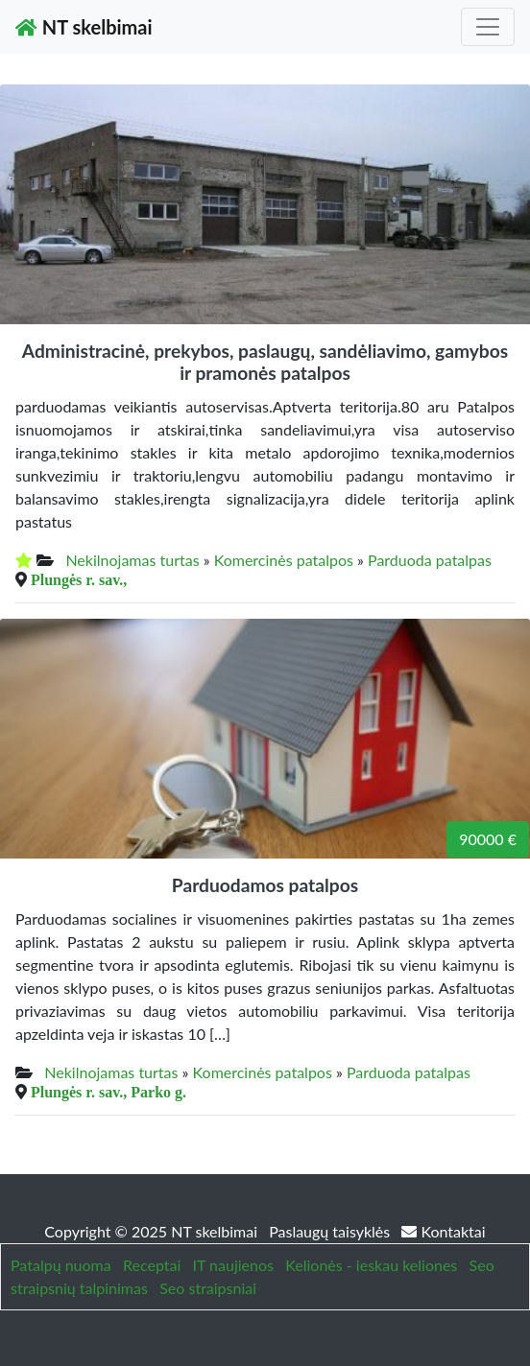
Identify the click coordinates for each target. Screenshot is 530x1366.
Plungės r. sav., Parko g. (108, 1091)
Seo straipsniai (207, 1288)
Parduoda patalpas (430, 560)
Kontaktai (443, 1231)
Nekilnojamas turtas (132, 560)
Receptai (152, 1265)
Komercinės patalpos (283, 560)
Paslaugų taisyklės (331, 1231)
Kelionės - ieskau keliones (371, 1265)
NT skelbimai (84, 26)
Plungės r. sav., (79, 579)
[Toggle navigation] (488, 27)
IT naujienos (233, 1265)
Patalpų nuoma (61, 1265)
